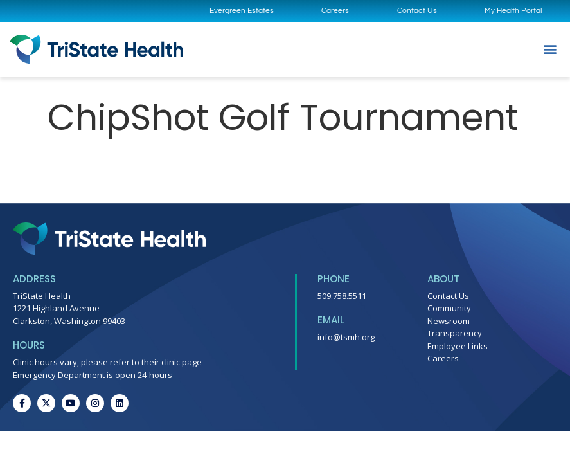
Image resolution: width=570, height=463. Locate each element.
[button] (549, 49)
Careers (335, 10)
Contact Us (417, 10)
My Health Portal (513, 10)
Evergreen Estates (241, 10)
